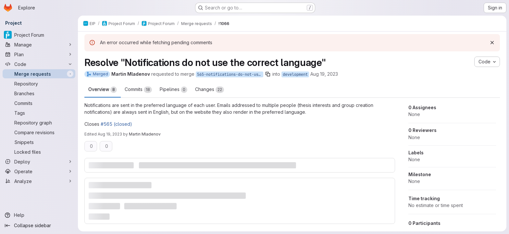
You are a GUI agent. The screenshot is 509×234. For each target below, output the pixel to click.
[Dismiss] (492, 42)
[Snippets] (39, 142)
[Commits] (39, 103)
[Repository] (39, 83)
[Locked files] (39, 151)
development (295, 74)
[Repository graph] (39, 122)
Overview (102, 89)
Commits (138, 89)
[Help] (39, 215)
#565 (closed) (116, 124)
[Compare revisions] (39, 132)
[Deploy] (39, 161)
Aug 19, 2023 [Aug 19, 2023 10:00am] (324, 74)
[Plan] (39, 54)
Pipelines (173, 89)
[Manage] (39, 44)
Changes (209, 89)
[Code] (39, 64)
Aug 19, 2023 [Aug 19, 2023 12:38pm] (110, 134)
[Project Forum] (39, 34)
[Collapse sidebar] (39, 225)
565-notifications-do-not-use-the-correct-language (230, 74)
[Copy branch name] (268, 74)
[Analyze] (39, 181)
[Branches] (39, 93)
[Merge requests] (39, 73)
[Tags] (39, 112)
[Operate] (39, 171)
